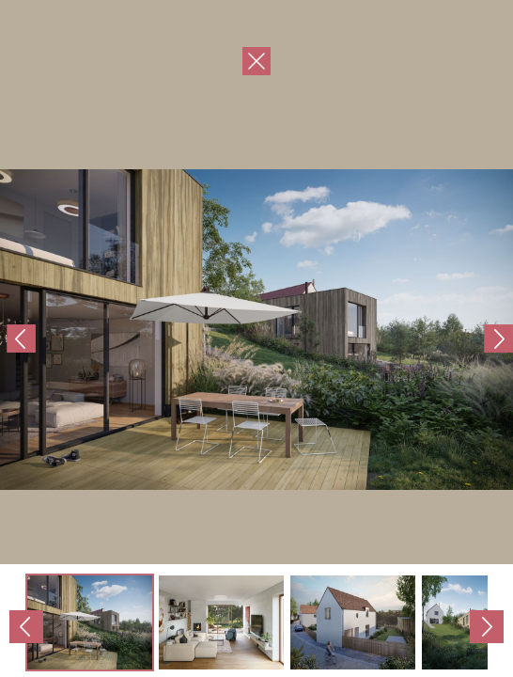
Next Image (384, 338)
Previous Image (128, 338)
